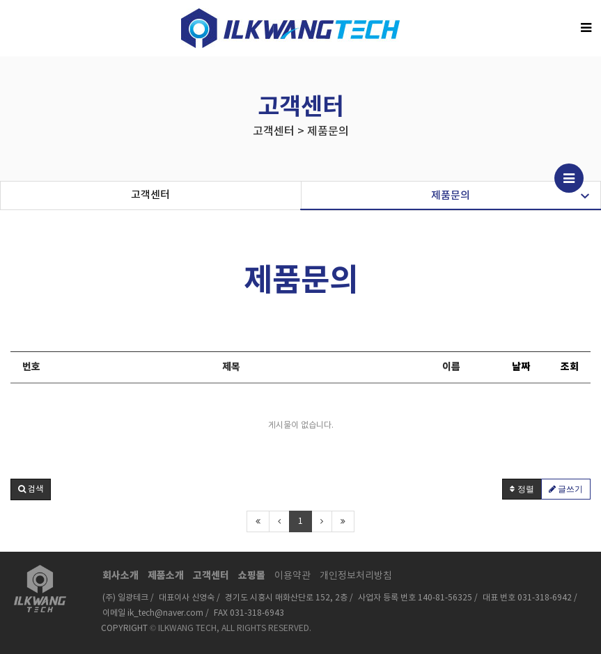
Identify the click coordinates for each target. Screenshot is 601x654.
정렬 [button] (521, 489)
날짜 (521, 367)
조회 (570, 367)
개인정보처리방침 (356, 576)
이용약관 (292, 576)
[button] (30, 489)
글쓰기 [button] (566, 489)
